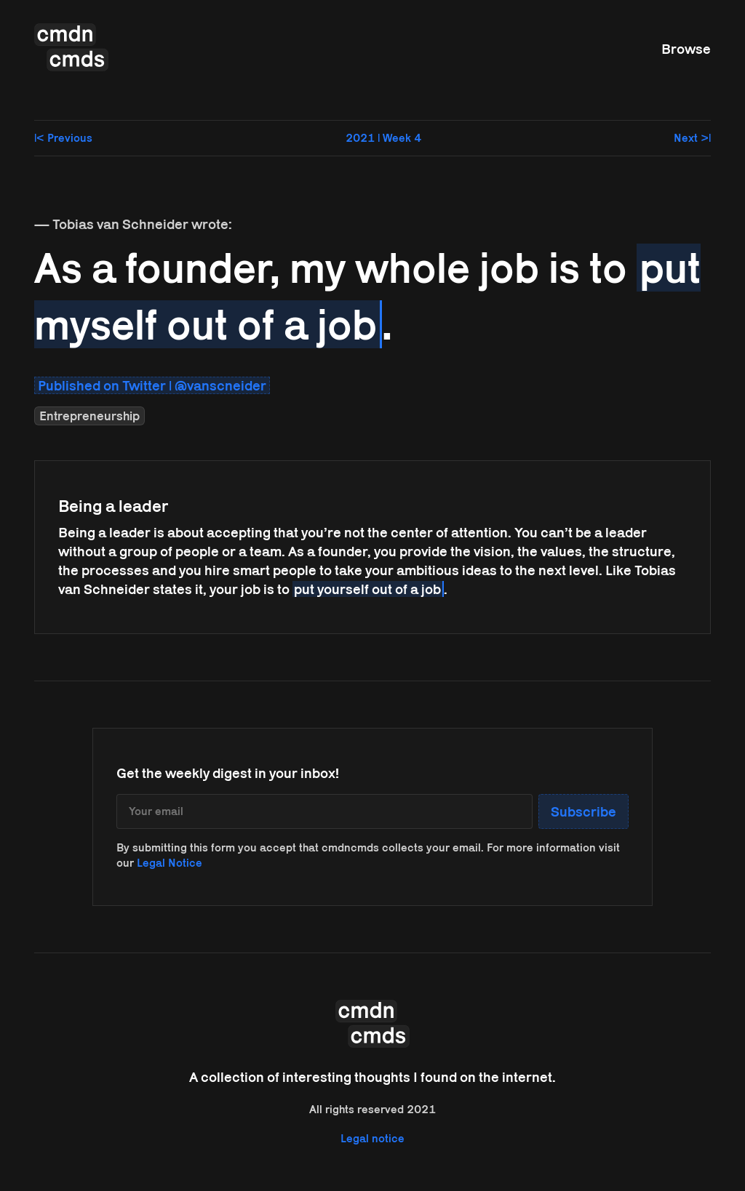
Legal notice (372, 1138)
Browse (686, 49)
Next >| (692, 138)
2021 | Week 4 (383, 138)
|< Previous (63, 138)
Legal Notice (169, 863)
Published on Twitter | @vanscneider (152, 385)
